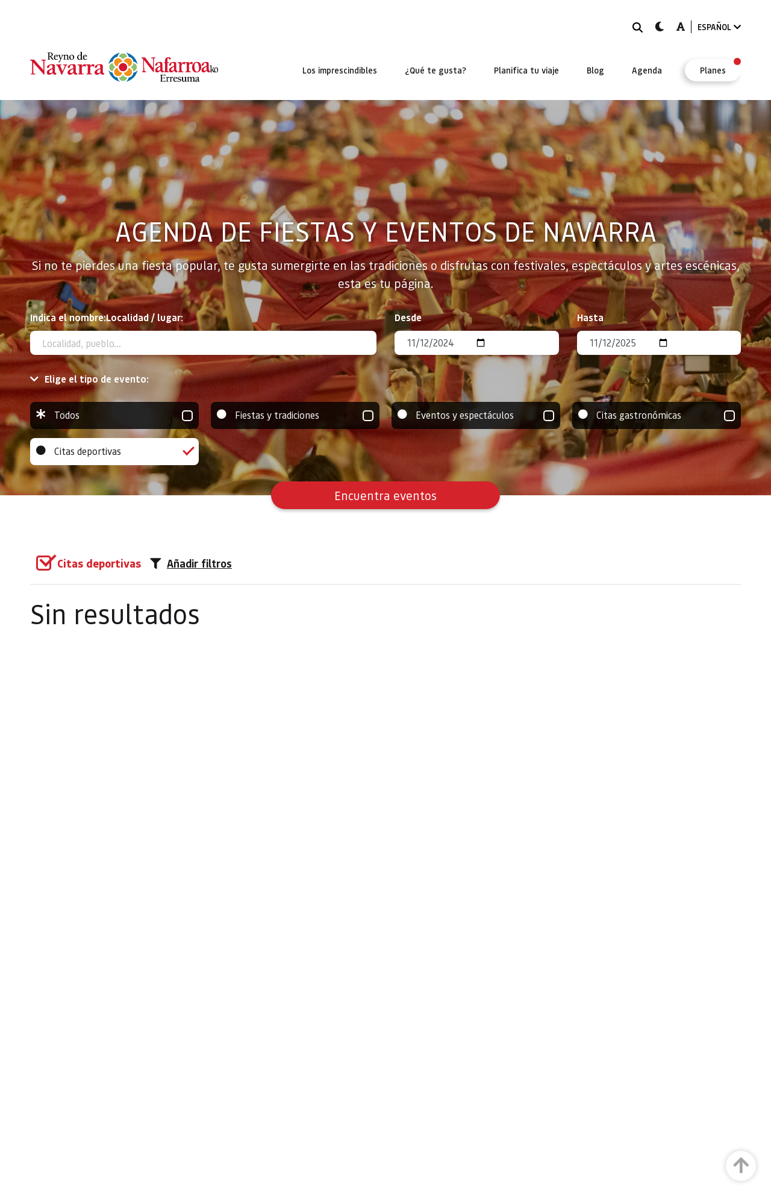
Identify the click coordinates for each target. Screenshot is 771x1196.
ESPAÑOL (719, 27)
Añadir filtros (191, 563)
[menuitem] (340, 70)
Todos (114, 415)
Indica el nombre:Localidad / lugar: (106, 317)
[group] (114, 415)
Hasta (590, 317)
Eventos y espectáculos (476, 415)
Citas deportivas (114, 451)
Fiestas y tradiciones (295, 415)
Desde (408, 317)
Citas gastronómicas (656, 415)
